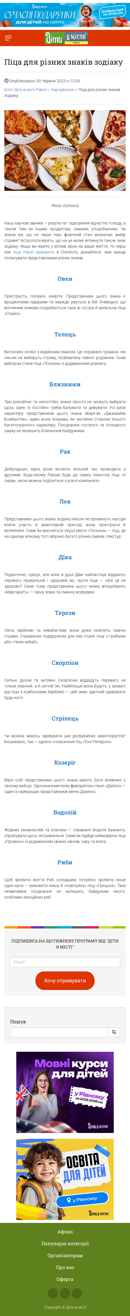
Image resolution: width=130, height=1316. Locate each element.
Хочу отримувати (65, 981)
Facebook (53, 1293)
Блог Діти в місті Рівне (25, 89)
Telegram (77, 1293)
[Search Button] (114, 1032)
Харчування (62, 89)
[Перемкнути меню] (8, 38)
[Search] (59, 1032)
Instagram (65, 1293)
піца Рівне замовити (33, 252)
